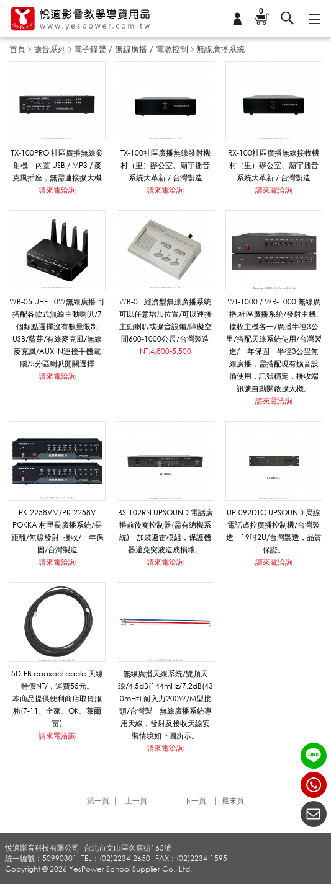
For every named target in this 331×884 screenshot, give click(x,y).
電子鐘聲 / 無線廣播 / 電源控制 (131, 49)
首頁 (17, 49)
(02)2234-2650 (314, 785)
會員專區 (237, 19)
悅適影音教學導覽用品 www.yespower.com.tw (80, 19)
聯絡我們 (314, 814)
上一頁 (136, 800)
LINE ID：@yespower (314, 756)
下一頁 (195, 800)
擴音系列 (50, 49)
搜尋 (287, 19)
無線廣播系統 (220, 49)
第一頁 (98, 800)
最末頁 (233, 800)
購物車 (261, 12)
